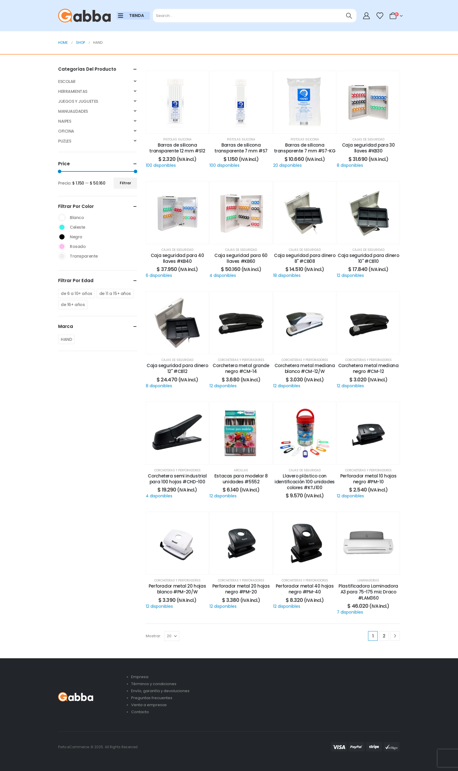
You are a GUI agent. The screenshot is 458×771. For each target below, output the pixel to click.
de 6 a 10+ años (76, 293)
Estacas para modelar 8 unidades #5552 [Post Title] (241, 479)
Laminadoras (368, 580)
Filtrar (125, 182)
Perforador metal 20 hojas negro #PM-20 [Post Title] (241, 589)
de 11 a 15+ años (115, 293)
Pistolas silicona (177, 139)
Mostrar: (153, 636)
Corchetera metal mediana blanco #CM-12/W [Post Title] (305, 368)
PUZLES (64, 141)
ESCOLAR (67, 81)
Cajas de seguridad (368, 139)
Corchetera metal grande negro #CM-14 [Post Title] (241, 368)
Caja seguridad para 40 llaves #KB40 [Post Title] (177, 258)
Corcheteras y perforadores (241, 360)
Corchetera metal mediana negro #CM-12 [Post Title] (368, 368)
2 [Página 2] (384, 636)
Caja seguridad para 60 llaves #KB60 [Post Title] (241, 258)
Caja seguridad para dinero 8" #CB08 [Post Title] (304, 258)
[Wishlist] (380, 15)
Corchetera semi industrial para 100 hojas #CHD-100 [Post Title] (177, 479)
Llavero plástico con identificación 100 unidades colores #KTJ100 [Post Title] (305, 482)
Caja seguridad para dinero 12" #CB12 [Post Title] (177, 368)
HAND (66, 339)
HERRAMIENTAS (72, 91)
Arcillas (241, 470)
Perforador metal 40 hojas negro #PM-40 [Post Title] (305, 589)
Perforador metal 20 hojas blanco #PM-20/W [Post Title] (177, 589)
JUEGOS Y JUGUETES (78, 101)
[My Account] (366, 15)
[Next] (395, 636)
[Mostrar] (171, 636)
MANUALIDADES (73, 111)
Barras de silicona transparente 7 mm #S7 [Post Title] (241, 148)
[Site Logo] (84, 16)
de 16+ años (73, 305)
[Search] (349, 15)
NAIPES (64, 121)
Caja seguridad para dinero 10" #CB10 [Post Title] (368, 258)
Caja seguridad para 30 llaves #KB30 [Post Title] (368, 148)
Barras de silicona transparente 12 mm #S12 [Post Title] (177, 148)
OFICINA (66, 131)
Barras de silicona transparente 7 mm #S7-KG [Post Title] (305, 148)
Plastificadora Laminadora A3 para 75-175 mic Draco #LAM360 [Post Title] (368, 592)
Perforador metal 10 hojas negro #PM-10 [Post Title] (368, 479)
